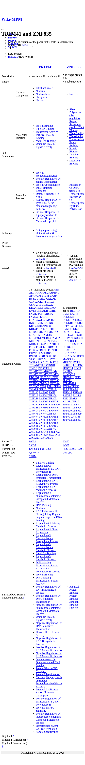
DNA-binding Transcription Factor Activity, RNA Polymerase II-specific (48, 567)
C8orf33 (41, 298)
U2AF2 (73, 398)
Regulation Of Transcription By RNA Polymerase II (76, 202)
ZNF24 (43, 395)
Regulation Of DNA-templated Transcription (76, 189)
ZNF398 (43, 407)
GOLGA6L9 (69, 335)
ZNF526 (43, 416)
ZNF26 (43, 398)
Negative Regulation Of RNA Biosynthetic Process (49, 641)
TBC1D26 (43, 362)
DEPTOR (43, 307)
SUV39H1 (43, 359)
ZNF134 (52, 389)
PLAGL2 (41, 347)
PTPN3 (33, 353)
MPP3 (57, 338)
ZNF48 (43, 413)
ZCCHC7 (34, 386)
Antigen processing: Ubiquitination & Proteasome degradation (49, 233)
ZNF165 (43, 392)
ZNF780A (34, 431)
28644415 (74, 279)
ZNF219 (33, 395)
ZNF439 (43, 410)
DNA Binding (76, 133)
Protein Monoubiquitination (46, 174)
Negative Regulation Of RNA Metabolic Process (49, 655)
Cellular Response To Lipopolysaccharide (47, 213)
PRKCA (33, 350)
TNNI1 (51, 365)
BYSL (32, 298)
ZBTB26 (44, 380)
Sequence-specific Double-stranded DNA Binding (48, 662)
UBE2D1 (34, 377)
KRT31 (75, 350)
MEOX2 (53, 331)
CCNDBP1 (69, 322)
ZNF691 (53, 425)
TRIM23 (67, 392)
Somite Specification (47, 731)
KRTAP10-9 (36, 328)
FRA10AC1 (35, 319)
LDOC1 (79, 356)
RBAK (50, 353)
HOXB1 (67, 344)
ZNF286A (34, 404)
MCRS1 (33, 331)
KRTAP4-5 (69, 356)
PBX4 (40, 344)
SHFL (78, 377)
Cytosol (40, 100)
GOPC (80, 335)
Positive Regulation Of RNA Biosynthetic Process (48, 589)
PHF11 (55, 344)
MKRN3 (67, 362)
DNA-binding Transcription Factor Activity (47, 580)
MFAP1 (33, 335)
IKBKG (33, 322)
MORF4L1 (35, 338)
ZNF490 (51, 413)
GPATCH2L (49, 319)
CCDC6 (77, 319)
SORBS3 (43, 356)
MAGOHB (69, 359)
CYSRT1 (68, 328)
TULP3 (77, 395)
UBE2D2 (45, 377)
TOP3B (33, 368)
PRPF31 (52, 350)
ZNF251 (33, 398)
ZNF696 (33, 428)
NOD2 (32, 344)
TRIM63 (54, 374)
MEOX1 (43, 331)
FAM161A (47, 313)
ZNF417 (33, 410)
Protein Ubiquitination (48, 184)
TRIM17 (34, 371)
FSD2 (66, 331)
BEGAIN (75, 310)
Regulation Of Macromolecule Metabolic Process (46, 547)
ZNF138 (33, 392)
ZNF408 (53, 407)
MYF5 (76, 362)
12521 (66, 445)
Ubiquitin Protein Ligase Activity (45, 145)
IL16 (74, 347)
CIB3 (74, 325)
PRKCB (43, 350)
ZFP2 (50, 386)
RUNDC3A (69, 374)
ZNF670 (43, 425)
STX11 (33, 359)
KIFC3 (33, 325)
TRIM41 (45, 67)
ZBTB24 (34, 380)
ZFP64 (57, 386)
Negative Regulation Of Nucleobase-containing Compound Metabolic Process (49, 609)
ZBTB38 (54, 380)
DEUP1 (77, 328)
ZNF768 (75, 416)
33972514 (41, 258)
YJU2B (67, 401)
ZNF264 (33, 401)
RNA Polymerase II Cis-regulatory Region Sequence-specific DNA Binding (76, 120)
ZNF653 (53, 422)
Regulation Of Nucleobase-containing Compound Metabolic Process (48, 497)
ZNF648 (43, 422)
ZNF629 (33, 422)
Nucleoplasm (43, 94)
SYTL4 (33, 362)
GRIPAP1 (68, 338)
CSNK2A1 (35, 304)
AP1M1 (54, 292)
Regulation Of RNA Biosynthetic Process (47, 482)
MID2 (41, 335)
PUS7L (42, 353)
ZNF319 (45, 404)
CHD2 (50, 301)
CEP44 (42, 301)
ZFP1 (43, 386)
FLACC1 (44, 316)
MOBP (49, 335)
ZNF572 (67, 413)
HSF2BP (77, 344)
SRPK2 (52, 356)
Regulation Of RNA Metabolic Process (47, 488)
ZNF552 (53, 416)
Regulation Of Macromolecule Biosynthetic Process (47, 538)
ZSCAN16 (54, 434)
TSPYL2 (67, 395)
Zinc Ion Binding (45, 128)
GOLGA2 (75, 331)
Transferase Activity (47, 131)
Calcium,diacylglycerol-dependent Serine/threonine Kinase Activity (49, 682)
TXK (65, 398)
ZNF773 (51, 428)
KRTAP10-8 (44, 325)
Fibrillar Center (44, 88)
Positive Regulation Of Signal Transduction (48, 180)
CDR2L (79, 322)
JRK (40, 322)
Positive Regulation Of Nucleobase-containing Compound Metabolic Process (48, 718)
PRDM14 (52, 347)
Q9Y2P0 (67, 452)
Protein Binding (44, 125)
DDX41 (33, 307)
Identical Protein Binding (74, 589)
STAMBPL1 (69, 383)
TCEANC (34, 365)
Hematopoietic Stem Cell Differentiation (47, 727)
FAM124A (35, 313)
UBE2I (54, 377)
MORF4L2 (48, 338)
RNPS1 (33, 356)
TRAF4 (74, 389)
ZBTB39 (34, 383)
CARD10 (51, 298)
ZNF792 (55, 431)
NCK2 (32, 341)
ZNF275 (53, 401)
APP (31, 295)
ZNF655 (33, 425)
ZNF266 (43, 401)
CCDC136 (68, 316)
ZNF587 (53, 419)
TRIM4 (53, 371)
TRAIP (48, 368)
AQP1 (38, 295)
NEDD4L (42, 341)
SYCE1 (53, 359)
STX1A (67, 386)
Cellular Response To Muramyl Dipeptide (47, 219)
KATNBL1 (50, 322)
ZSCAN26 (47, 437)
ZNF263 (51, 398)
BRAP (53, 295)
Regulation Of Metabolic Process (46, 558)
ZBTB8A (55, 383)
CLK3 (80, 325)
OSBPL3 (67, 365)
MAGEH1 (48, 328)
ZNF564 (33, 419)
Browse (12, 37)
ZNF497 (33, 416)
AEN (56, 289)
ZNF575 (43, 419)
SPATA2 (67, 380)
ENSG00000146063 (40, 448)
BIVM (45, 295)
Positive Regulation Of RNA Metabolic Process (49, 649)
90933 (32, 441)
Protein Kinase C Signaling (45, 709)
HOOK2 (74, 341)
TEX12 (75, 386)
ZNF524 (76, 407)
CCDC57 (68, 319)
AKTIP (33, 292)
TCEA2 (54, 362)
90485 (66, 441)
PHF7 (32, 347)
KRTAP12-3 (69, 353)
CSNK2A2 (47, 304)
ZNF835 (73, 67)
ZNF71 (43, 428)
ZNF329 (55, 404)
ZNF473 (33, 413)
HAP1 (66, 341)
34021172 (49, 267)
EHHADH (42, 310)
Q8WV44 (34, 452)
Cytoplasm (41, 97)
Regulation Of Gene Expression (47, 531)
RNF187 (67, 371)
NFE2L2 (52, 341)
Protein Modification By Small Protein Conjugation (47, 692)
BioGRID (13, 56)
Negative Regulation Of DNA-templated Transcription (49, 626)
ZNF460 (53, 410)
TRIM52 (34, 374)
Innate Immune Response (44, 189)
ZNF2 (52, 392)
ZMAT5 (33, 389)
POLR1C (78, 365)
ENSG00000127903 (73, 448)
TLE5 (44, 365)
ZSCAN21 (35, 437)
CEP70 (66, 325)
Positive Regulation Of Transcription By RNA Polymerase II (48, 701)
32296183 (27, 45)
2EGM (33, 456)
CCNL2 (33, 301)
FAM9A (33, 316)
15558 (32, 445)
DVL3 (32, 310)
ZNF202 (67, 404)
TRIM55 (44, 374)
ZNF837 (43, 434)
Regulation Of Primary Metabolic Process (48, 525)
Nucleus (40, 91)
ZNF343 (33, 407)
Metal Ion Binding (46, 140)
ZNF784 (45, 431)
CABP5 (74, 313)
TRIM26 (44, 371)
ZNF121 (42, 389)
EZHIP (52, 310)
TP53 (41, 368)
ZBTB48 (44, 383)
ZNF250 (51, 395)
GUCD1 (78, 338)
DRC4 (52, 307)
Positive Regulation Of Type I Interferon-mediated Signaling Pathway (48, 204)
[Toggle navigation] (2, 29)
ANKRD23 (44, 292)
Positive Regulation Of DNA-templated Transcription (48, 598)
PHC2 (47, 344)
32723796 (76, 267)
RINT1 (77, 368)
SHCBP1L (68, 377)
